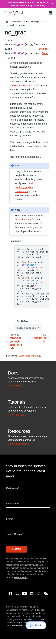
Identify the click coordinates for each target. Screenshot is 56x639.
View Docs (14, 385)
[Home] (7, 21)
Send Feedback (26, 327)
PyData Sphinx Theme (27, 356)
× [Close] (52, 3)
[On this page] (50, 12)
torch (12, 25)
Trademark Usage (20, 625)
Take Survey (39, 5)
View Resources (17, 443)
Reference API (18, 22)
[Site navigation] (5, 12)
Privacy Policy (21, 577)
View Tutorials (16, 414)
